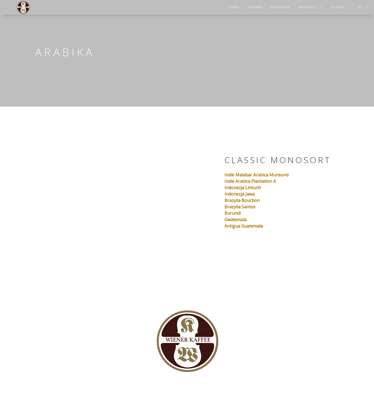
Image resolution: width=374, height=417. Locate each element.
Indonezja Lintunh (242, 188)
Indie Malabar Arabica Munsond (256, 175)
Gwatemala (235, 219)
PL (361, 7)
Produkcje (307, 7)
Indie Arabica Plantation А (250, 181)
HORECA (337, 7)
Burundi (232, 213)
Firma (234, 7)
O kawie (255, 7)
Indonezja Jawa (239, 194)
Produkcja (279, 7)
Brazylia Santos (239, 207)
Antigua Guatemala (243, 226)
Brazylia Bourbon (242, 200)
